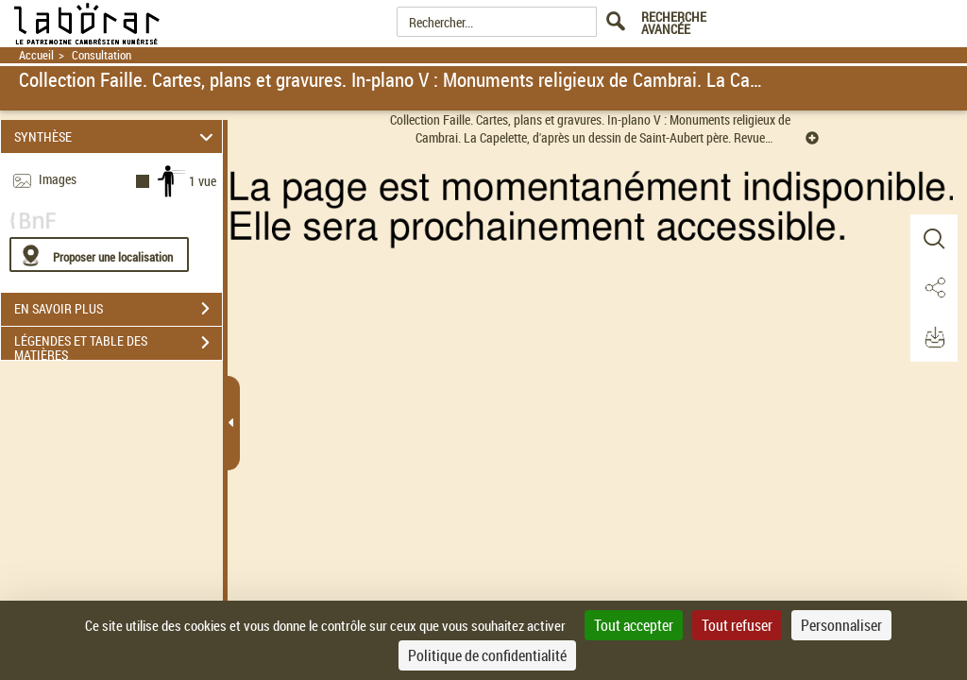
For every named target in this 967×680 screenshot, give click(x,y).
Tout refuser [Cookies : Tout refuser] (737, 625)
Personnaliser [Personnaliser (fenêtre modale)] (841, 625)
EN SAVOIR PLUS (118, 309)
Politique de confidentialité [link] (487, 655)
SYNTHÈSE (116, 136)
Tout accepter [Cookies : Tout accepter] (633, 625)
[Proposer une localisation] (99, 254)
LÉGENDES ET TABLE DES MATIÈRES (118, 345)
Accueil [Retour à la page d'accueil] (36, 55)
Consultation (101, 55)
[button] (934, 239)
